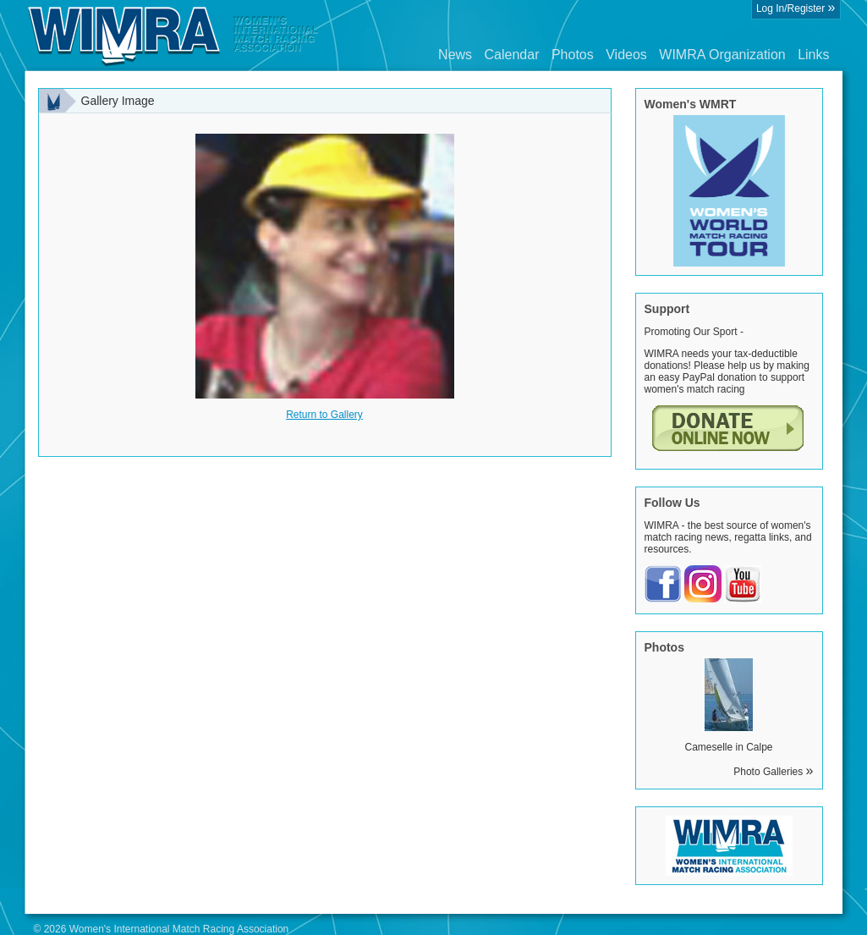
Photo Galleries (773, 772)
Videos (626, 54)
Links (813, 54)
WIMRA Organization (722, 54)
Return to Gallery (324, 415)
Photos (572, 54)
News (455, 54)
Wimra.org (173, 35)
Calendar (512, 54)
